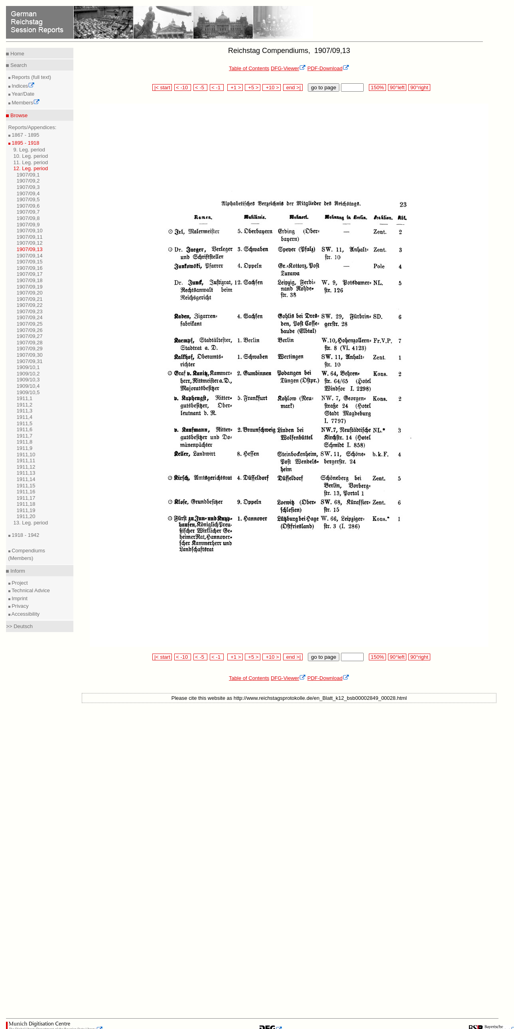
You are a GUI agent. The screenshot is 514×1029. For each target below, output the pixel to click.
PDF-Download (328, 68)
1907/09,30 (30, 355)
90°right (419, 87)
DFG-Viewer (288, 68)
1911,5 (25, 423)
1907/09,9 (28, 225)
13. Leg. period (31, 523)
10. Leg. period (31, 156)
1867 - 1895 (24, 135)
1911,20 (26, 516)
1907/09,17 (30, 274)
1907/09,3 (28, 187)
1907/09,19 (30, 287)
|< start (162, 87)
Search (18, 65)
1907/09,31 (30, 361)
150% (377, 87)
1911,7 (25, 436)
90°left (397, 87)
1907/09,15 (30, 262)
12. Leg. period (31, 168)
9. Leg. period (29, 150)
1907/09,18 (30, 280)
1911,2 (25, 405)
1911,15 (26, 486)
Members (25, 103)
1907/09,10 (30, 231)
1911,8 (25, 442)
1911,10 (26, 455)
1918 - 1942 (24, 535)
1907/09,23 (30, 311)
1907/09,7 (28, 212)
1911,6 (25, 429)
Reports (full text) (30, 77)
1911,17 (26, 498)
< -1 (217, 87)
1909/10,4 (28, 386)
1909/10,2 (28, 374)
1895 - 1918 (24, 143)
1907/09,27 (30, 336)
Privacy (19, 606)
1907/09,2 (28, 181)
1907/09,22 (30, 305)
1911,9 (25, 448)
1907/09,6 (28, 206)
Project (19, 583)
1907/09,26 (30, 330)
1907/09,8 (28, 218)
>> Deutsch (19, 626)
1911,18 (26, 504)
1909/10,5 (28, 392)
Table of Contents (249, 68)
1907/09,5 (28, 199)
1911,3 (25, 411)
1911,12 (26, 467)
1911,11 (26, 460)
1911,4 (25, 417)
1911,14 (26, 479)
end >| (293, 87)
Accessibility (25, 614)
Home (16, 54)
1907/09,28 (30, 343)
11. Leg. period (31, 162)
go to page (323, 87)
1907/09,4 (28, 193)
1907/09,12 (30, 243)
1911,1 (25, 398)
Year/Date (22, 94)
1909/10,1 (28, 367)
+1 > (235, 87)
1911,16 (26, 492)
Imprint (19, 598)
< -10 (183, 87)
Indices (22, 86)
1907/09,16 (30, 268)
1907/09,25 (30, 324)
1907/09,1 (28, 175)
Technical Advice (30, 590)
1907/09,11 (30, 237)
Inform (17, 571)
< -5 (200, 87)
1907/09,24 (30, 317)
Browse (18, 115)
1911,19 (26, 510)
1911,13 (26, 473)
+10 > (271, 87)
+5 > (252, 87)
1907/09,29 (30, 349)
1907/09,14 (30, 256)
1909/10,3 (28, 380)
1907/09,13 (30, 249)
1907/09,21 (30, 299)
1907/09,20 (30, 293)
